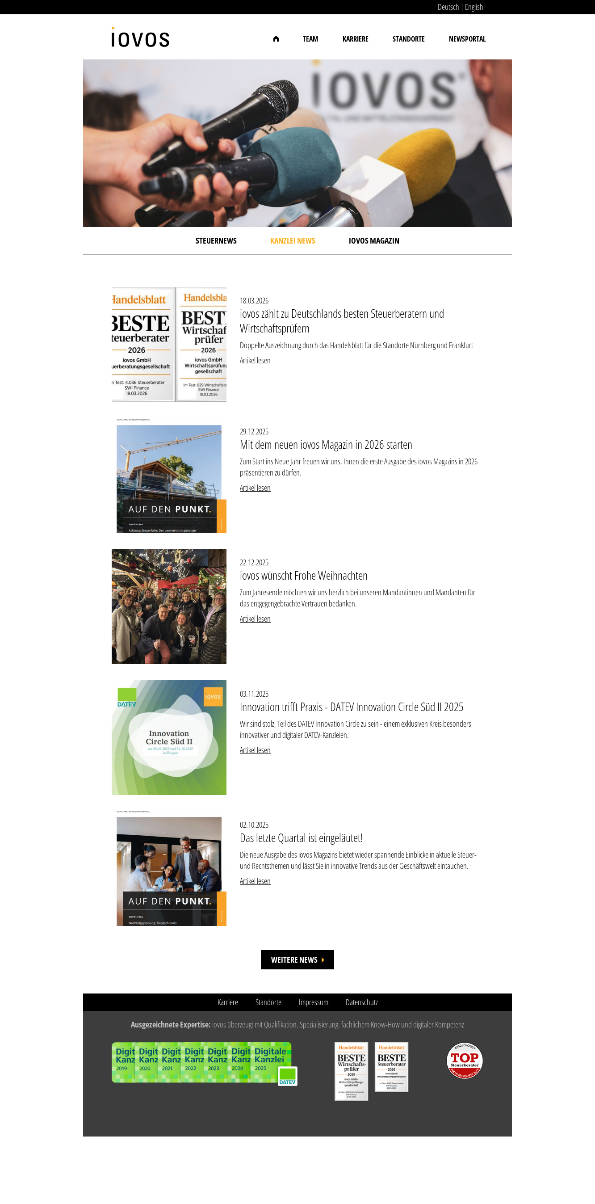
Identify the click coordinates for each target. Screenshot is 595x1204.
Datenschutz (362, 1002)
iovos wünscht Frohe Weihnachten (304, 575)
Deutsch (448, 6)
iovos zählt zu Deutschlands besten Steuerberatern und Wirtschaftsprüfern (342, 320)
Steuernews (216, 240)
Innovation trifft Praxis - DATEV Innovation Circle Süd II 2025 (352, 707)
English (474, 6)
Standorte (409, 39)
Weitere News (294, 959)
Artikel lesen (255, 360)
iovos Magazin (374, 240)
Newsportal (467, 39)
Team (310, 39)
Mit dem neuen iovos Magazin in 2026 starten (326, 444)
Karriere (356, 39)
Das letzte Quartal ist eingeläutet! (301, 837)
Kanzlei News (292, 240)
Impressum (313, 1002)
